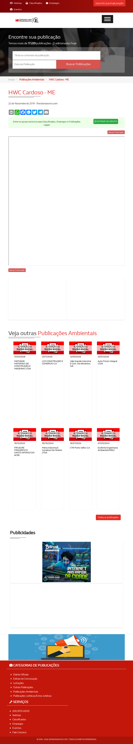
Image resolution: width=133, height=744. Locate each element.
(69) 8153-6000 (21, 711)
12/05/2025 (75, 356)
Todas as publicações (108, 517)
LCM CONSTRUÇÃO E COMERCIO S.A (52, 362)
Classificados (19, 719)
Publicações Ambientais (31, 79)
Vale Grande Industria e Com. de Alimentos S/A (80, 364)
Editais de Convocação (25, 678)
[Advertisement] (37, 298)
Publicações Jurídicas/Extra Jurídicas (32, 695)
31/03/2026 (19, 356)
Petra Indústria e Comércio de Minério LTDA (52, 450)
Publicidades (22, 532)
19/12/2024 (19, 443)
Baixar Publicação (116, 132)
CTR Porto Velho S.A (80, 447)
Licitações (18, 683)
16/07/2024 (75, 443)
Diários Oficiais (21, 674)
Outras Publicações (23, 687)
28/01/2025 (103, 356)
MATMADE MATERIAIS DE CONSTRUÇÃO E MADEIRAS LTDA (22, 365)
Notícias (16, 715)
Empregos (17, 723)
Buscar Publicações (78, 64)
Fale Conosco (19, 732)
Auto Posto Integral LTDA (107, 362)
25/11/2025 (47, 356)
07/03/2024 (103, 443)
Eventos (16, 728)
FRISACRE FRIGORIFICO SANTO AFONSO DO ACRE (24, 451)
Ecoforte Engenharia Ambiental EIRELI (108, 449)
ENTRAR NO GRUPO (105, 121)
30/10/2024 (47, 443)
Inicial (11, 79)
